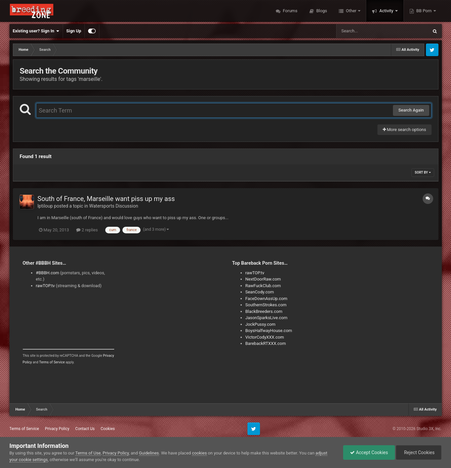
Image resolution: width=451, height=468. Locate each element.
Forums (289, 10)
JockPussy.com (260, 324)
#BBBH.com (47, 272)
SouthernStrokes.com (266, 304)
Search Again (411, 110)
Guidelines (149, 453)
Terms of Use (88, 453)
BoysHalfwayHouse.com (268, 330)
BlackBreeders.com (263, 311)
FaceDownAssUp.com (266, 298)
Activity (386, 10)
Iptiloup (45, 206)
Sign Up (73, 30)
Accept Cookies (369, 452)
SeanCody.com (259, 291)
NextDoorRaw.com (263, 279)
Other (351, 10)
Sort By (423, 172)
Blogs (321, 10)
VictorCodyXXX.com (264, 337)
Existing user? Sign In (36, 31)
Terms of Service (52, 362)
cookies (199, 453)
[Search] (365, 31)
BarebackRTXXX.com (265, 343)
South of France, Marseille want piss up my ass (106, 199)
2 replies (87, 229)
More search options (404, 129)
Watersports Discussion (113, 206)
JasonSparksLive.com (266, 317)
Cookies (108, 428)
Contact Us (85, 428)
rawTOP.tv (45, 285)
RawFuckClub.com (263, 285)
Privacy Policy (57, 428)
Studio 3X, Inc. (428, 428)
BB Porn (424, 10)
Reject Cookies (419, 452)
